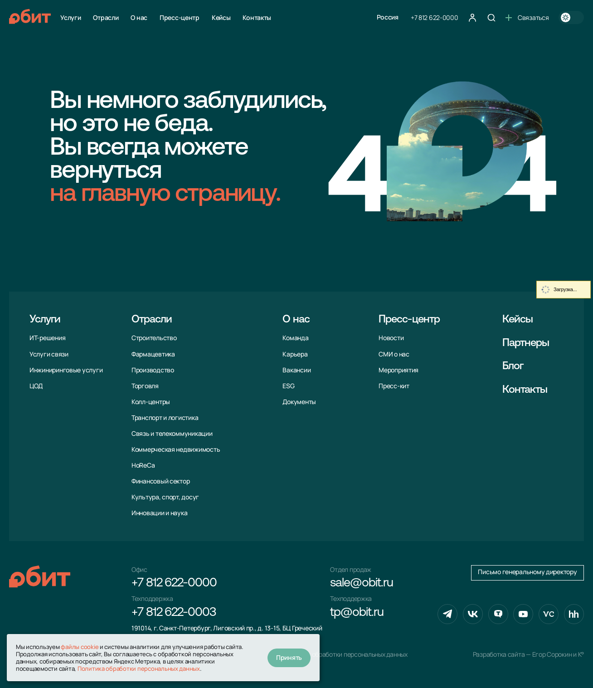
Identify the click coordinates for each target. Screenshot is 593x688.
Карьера (294, 354)
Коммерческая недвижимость (175, 449)
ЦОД (36, 386)
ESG (288, 386)
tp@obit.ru (356, 613)
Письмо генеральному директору (527, 572)
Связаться (527, 17)
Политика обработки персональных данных (345, 654)
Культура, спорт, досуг (165, 497)
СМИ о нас (394, 354)
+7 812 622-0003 (173, 613)
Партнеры (525, 343)
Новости (391, 338)
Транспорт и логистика (164, 418)
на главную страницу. (165, 194)
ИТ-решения (47, 338)
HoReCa (143, 465)
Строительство (154, 338)
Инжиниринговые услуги (65, 370)
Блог (512, 366)
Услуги (70, 17)
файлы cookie (79, 647)
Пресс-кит (394, 386)
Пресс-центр (179, 17)
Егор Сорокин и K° (558, 654)
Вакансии (296, 370)
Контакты (257, 17)
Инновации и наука (159, 513)
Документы (299, 402)
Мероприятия (398, 370)
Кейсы (221, 17)
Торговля (145, 386)
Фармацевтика (153, 354)
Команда (295, 338)
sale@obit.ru (361, 583)
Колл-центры (150, 402)
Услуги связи (48, 354)
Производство (152, 370)
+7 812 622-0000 (434, 17)
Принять (289, 657)
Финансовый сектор (160, 481)
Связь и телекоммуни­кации (172, 433)
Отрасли (105, 17)
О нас (139, 17)
